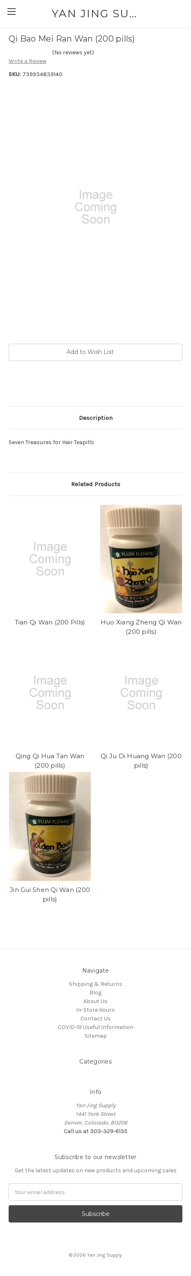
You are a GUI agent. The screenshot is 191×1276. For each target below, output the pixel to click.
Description (96, 417)
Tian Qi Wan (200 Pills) (50, 622)
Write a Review (27, 61)
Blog (95, 992)
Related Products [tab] (95, 484)
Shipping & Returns (95, 983)
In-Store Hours (95, 1009)
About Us (95, 1001)
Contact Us (96, 1018)
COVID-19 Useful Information (95, 1027)
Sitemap (96, 1035)
